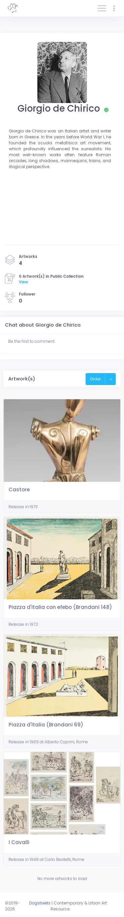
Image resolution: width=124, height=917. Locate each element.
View (23, 282)
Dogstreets (40, 903)
